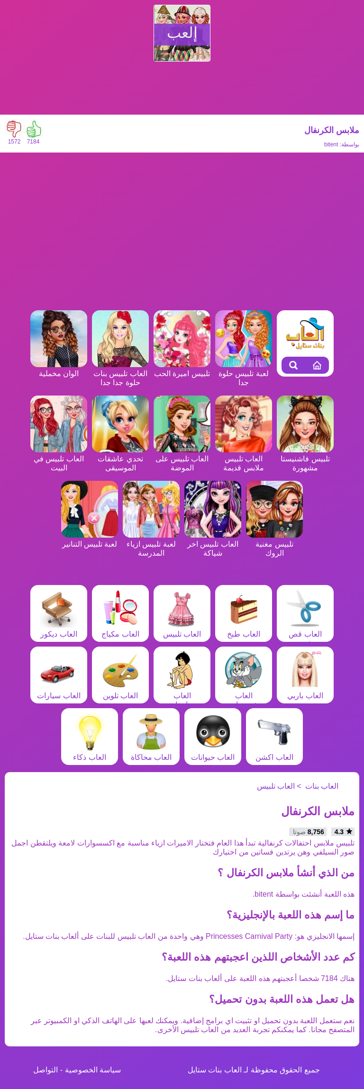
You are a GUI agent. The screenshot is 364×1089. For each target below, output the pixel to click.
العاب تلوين (120, 691)
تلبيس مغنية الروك (274, 544)
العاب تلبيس (182, 629)
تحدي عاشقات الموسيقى (120, 459)
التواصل (45, 1070)
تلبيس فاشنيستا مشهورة (305, 459)
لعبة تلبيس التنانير (89, 539)
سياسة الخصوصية (93, 1070)
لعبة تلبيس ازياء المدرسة (151, 544)
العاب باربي (305, 691)
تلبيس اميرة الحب (182, 369)
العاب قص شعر (305, 634)
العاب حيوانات (213, 752)
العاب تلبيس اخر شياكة (212, 544)
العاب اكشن (274, 752)
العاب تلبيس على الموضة (182, 459)
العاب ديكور (59, 629)
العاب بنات (321, 786)
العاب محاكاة (151, 752)
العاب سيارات (58, 691)
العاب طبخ (244, 629)
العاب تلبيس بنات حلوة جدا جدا (120, 373)
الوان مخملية (58, 369)
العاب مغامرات (182, 696)
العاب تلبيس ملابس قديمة (243, 459)
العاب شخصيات (244, 696)
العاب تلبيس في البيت (58, 459)
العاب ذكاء (90, 752)
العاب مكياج (120, 629)
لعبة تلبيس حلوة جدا (243, 373)
